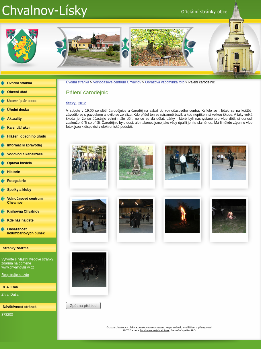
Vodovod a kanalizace (25, 154)
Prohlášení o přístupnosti (197, 327)
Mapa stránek (174, 327)
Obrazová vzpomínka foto (164, 82)
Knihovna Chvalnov (23, 211)
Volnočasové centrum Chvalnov (117, 82)
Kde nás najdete (20, 220)
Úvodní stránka (77, 82)
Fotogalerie (16, 181)
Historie (13, 172)
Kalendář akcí (18, 128)
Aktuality (14, 119)
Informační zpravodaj (24, 145)
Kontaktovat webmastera (150, 327)
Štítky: (71, 103)
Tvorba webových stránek (154, 330)
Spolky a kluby (19, 190)
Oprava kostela (19, 163)
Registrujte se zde (15, 275)
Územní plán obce (21, 101)
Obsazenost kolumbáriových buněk (26, 231)
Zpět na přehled (83, 305)
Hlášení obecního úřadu (26, 136)
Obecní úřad (17, 92)
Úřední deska (18, 110)
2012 (82, 103)
